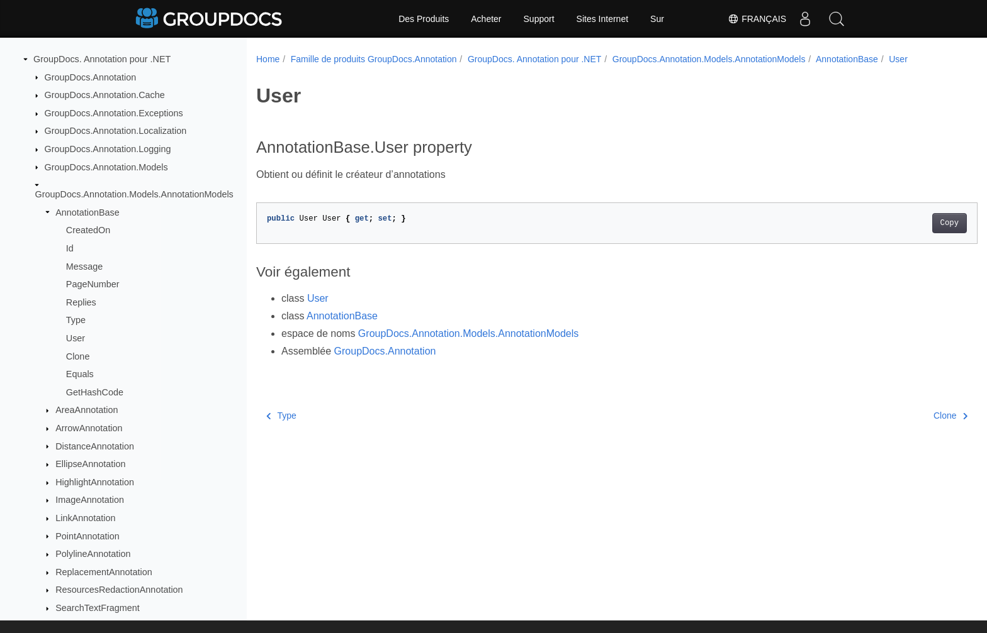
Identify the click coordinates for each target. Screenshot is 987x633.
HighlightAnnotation (94, 482)
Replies (81, 302)
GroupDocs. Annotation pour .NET (102, 59)
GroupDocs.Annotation (91, 77)
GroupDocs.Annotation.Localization (116, 131)
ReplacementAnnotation (103, 572)
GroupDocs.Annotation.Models (106, 167)
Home (267, 59)
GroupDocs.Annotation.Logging (108, 149)
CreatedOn (88, 230)
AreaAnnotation (86, 410)
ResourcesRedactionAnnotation (119, 590)
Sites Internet (603, 19)
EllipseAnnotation (90, 464)
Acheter (486, 19)
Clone (78, 356)
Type (76, 320)
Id (70, 248)
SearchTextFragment (97, 608)
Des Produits (423, 19)
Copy (900, 223)
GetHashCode (94, 392)
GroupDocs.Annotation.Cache (105, 95)
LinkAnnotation (85, 518)
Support (539, 19)
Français (757, 19)
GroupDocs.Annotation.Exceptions (114, 113)
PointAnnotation (87, 536)
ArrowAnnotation (88, 428)
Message (84, 266)
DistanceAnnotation (94, 446)
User (75, 338)
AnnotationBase (87, 212)
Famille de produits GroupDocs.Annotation (374, 59)
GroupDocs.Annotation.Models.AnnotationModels (134, 194)
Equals (80, 374)
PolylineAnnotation (92, 554)
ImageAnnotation (89, 500)
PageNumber (93, 284)
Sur (657, 19)
